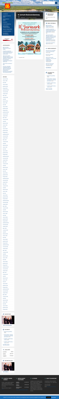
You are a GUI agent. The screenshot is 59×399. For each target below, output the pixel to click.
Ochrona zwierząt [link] (7, 31)
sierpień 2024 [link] (5, 115)
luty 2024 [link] (4, 126)
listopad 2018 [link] (5, 243)
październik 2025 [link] (6, 89)
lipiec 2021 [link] (5, 184)
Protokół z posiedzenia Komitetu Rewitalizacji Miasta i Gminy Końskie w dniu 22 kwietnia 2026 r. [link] (8, 53)
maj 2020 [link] (4, 209)
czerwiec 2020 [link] (5, 207)
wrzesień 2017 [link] (5, 268)
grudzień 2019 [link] (5, 219)
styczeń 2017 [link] (5, 283)
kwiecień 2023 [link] (5, 145)
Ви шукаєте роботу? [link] (49, 54)
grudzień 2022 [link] (5, 152)
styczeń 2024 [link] (5, 128)
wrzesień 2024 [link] (5, 113)
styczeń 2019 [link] (5, 239)
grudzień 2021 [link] (5, 174)
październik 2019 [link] (6, 222)
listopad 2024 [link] (5, 110)
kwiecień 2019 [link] (5, 233)
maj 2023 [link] (4, 143)
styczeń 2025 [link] (5, 106)
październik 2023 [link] (6, 134)
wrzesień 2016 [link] (5, 290)
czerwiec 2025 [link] (5, 97)
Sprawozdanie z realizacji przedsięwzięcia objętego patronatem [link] (8, 335)
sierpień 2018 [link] (5, 248)
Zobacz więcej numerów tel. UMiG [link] (22, 389)
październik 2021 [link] (6, 178)
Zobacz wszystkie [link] (49, 88)
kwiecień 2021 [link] (5, 189)
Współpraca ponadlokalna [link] (6, 26)
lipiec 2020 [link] (5, 206)
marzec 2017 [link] (5, 279)
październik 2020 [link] (6, 200)
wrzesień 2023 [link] (5, 136)
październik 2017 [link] (6, 266)
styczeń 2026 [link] (5, 84)
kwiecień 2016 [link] (5, 300)
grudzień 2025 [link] (5, 86)
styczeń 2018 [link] (5, 261)
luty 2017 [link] (4, 281)
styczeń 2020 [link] (5, 217)
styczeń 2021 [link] (5, 195)
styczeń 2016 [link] (5, 305)
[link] (7, 6)
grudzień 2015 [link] (5, 307)
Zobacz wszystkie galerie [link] (7, 325)
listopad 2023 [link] (5, 132)
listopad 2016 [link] (5, 287)
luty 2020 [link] (4, 215)
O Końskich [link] (5, 13)
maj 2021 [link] (4, 187)
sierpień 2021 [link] (5, 182)
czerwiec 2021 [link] (5, 185)
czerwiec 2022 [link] (5, 163)
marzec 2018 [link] (5, 257)
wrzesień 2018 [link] (5, 246)
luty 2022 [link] (4, 171)
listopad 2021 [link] (5, 176)
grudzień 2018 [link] (5, 241)
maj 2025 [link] (4, 99)
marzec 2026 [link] (5, 80)
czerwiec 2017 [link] (5, 274)
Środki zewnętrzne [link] (7, 29)
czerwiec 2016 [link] (5, 296)
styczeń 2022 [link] (5, 172)
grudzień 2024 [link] (5, 108)
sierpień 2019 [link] (5, 226)
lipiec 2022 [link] (5, 161)
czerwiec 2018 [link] (5, 252)
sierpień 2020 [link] (5, 204)
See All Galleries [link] (5, 371)
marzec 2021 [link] (5, 191)
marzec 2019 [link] (5, 235)
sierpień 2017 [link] (5, 270)
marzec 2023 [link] (5, 147)
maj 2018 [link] (4, 254)
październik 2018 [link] (6, 244)
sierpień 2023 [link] (5, 137)
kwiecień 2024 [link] (5, 123)
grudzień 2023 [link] (5, 130)
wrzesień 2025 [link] (5, 91)
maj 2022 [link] (4, 165)
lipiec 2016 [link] (5, 294)
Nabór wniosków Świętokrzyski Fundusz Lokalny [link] (7, 48)
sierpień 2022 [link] (5, 160)
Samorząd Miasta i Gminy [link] (7, 16)
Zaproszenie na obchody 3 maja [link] (7, 64)
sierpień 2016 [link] (5, 292)
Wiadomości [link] (23, 17)
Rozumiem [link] (48, 397)
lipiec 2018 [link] (5, 250)
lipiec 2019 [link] (5, 228)
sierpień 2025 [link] (5, 93)
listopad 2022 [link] (5, 154)
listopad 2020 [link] (5, 198)
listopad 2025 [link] (5, 88)
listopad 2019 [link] (5, 220)
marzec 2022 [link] (5, 169)
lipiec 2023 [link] (5, 139)
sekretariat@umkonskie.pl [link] (51, 386)
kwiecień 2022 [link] (5, 167)
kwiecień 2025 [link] (5, 101)
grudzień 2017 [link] (5, 263)
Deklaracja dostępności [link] (6, 34)
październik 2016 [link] (6, 289)
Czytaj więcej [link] (53, 397)
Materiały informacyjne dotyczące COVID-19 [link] (50, 64)
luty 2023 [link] (4, 148)
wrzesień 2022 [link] (5, 158)
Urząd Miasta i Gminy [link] (6, 19)
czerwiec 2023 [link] (5, 141)
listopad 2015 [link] (5, 309)
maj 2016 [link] (4, 298)
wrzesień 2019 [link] (5, 224)
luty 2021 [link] (4, 193)
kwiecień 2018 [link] (5, 255)
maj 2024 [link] (4, 121)
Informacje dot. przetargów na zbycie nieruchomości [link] (50, 51)
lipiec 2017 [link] (5, 272)
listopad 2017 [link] (5, 265)
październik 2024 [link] (6, 112)
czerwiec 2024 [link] (5, 119)
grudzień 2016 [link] (5, 285)
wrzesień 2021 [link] (5, 180)
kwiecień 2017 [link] (5, 278)
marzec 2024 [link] (5, 125)
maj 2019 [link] (4, 231)
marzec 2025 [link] (5, 102)
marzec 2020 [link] (5, 213)
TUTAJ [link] (3, 389)
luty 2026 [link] (4, 82)
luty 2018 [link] (4, 259)
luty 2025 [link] (4, 104)
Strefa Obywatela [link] (7, 24)
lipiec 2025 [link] (5, 95)
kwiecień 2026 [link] (5, 78)
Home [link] (19, 17)
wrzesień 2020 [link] (5, 202)
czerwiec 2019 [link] (5, 230)
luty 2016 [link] (4, 303)
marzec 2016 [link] (5, 302)
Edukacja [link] (5, 22)
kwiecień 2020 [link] (5, 211)
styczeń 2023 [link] (5, 150)
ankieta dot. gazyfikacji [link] (8, 331)
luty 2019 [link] (4, 237)
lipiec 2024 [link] (5, 117)
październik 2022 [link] (6, 156)
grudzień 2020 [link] (5, 196)
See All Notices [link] (48, 67)
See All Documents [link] (6, 344)
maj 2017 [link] (4, 276)
